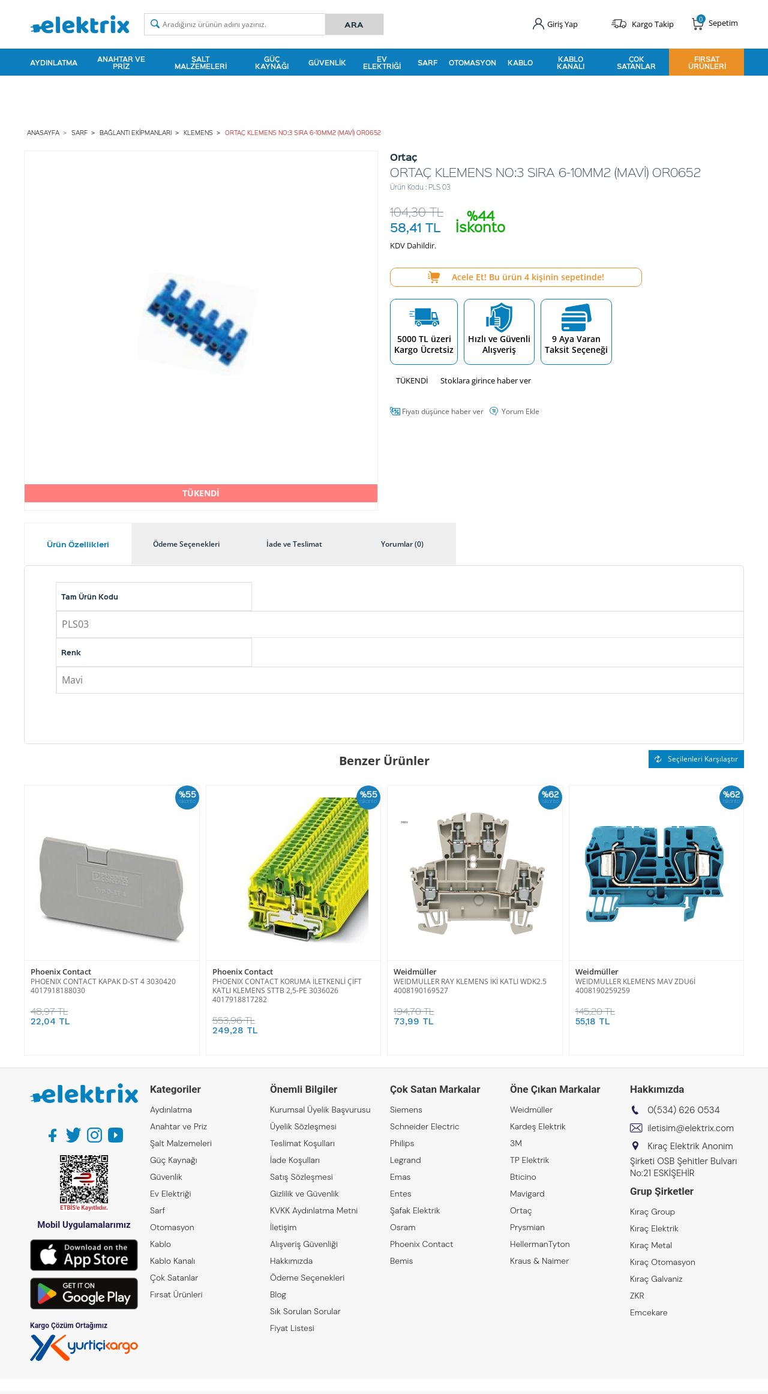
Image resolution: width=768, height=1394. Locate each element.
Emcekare (649, 1312)
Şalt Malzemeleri (201, 62)
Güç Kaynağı (272, 62)
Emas (400, 1176)
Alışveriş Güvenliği (304, 1244)
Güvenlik (327, 62)
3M (516, 1143)
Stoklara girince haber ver (485, 380)
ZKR (637, 1295)
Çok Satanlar (636, 62)
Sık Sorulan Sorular (305, 1311)
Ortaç (521, 1210)
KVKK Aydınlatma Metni (314, 1210)
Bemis (401, 1260)
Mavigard (527, 1193)
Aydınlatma (53, 62)
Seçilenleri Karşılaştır (696, 759)
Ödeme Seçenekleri (307, 1277)
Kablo (520, 62)
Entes (401, 1193)
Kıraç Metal (651, 1245)
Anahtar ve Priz (121, 62)
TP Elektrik (529, 1160)
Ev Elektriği (382, 62)
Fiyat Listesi (292, 1328)
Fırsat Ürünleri (707, 62)
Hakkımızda (291, 1260)
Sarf (427, 62)
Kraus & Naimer (539, 1260)
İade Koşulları (295, 1160)
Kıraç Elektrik (654, 1228)
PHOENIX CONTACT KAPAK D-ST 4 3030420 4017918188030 (103, 986)
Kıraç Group (652, 1211)
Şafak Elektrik (415, 1210)
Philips (402, 1143)
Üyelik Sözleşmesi (303, 1126)
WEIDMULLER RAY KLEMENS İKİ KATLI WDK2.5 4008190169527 (470, 986)
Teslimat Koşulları (302, 1143)
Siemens (406, 1109)
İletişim (283, 1227)
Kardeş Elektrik (538, 1126)
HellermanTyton (540, 1244)
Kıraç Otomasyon (662, 1262)
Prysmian (527, 1227)
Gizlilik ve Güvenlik (304, 1193)
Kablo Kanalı (570, 62)
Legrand (405, 1160)
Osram (403, 1227)
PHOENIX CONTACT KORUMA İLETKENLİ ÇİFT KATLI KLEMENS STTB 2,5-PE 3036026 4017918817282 (287, 990)
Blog (278, 1294)
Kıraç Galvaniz (656, 1278)
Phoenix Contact (61, 972)
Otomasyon (472, 62)
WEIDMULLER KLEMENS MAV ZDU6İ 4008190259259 (635, 986)
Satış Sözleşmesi (301, 1176)
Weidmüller (415, 972)
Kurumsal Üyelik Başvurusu (320, 1109)
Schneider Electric (425, 1126)
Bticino (523, 1176)
